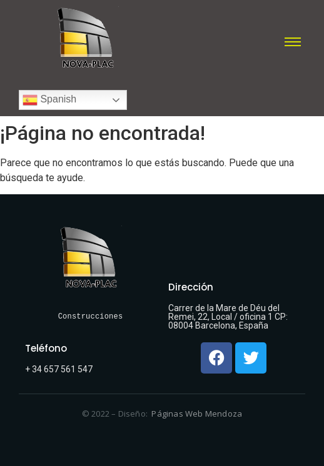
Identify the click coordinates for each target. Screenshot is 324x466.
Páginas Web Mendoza (196, 413)
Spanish (49, 99)
